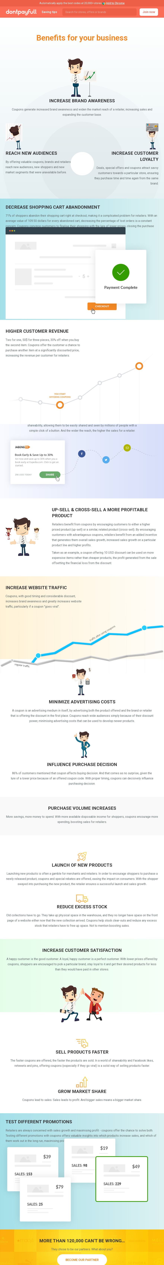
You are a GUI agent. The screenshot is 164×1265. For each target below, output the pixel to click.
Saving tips (49, 12)
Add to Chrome (115, 3)
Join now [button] (149, 12)
